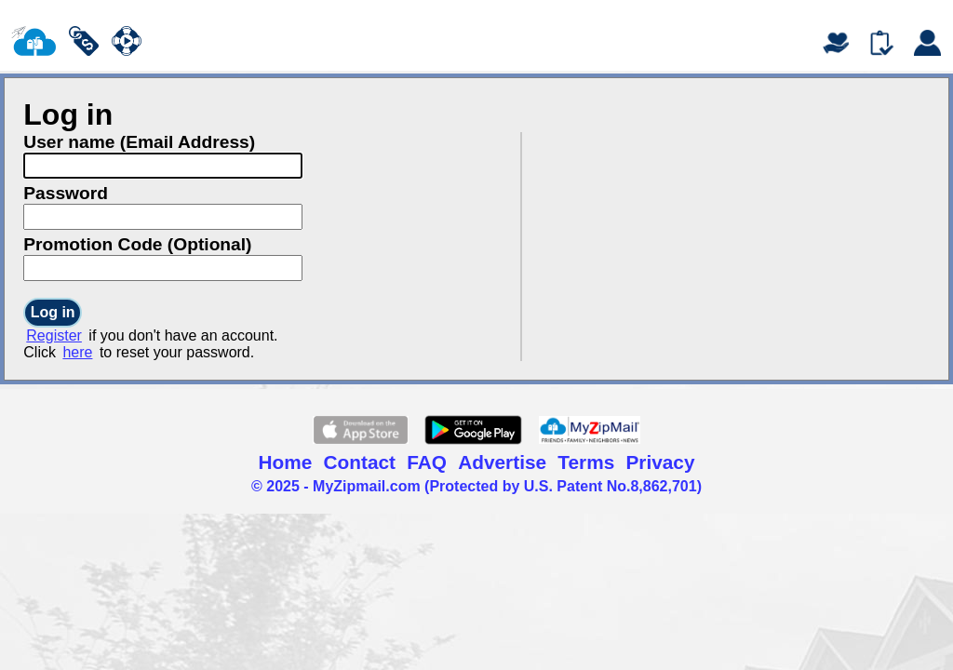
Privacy (659, 462)
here (77, 352)
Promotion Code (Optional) (137, 244)
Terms (585, 462)
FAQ (427, 462)
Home (286, 462)
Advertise (502, 462)
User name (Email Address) (139, 142)
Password (65, 193)
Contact (360, 462)
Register (54, 335)
